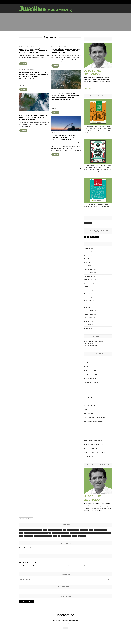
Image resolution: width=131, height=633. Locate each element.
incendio (43, 532)
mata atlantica (74, 532)
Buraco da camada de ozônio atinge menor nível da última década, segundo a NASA (63, 137)
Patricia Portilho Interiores (90, 362)
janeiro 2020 (87, 307)
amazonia (34, 529)
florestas (32, 532)
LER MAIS (23, 63)
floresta (26, 532)
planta (25, 536)
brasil (77, 529)
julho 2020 (87, 286)
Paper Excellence (93, 378)
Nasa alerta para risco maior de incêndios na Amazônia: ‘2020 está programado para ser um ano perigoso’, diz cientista (65, 96)
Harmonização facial (88, 413)
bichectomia (95, 429)
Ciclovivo (86, 366)
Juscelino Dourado (102, 417)
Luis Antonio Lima (91, 358)
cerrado (82, 529)
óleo (84, 536)
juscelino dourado (64, 532)
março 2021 (87, 262)
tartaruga (64, 536)
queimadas (42, 536)
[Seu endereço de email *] (65, 624)
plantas (30, 536)
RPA (94, 456)
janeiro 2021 (87, 265)
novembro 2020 (88, 272)
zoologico (74, 536)
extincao (104, 529)
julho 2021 (87, 248)
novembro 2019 (88, 314)
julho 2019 (87, 328)
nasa (85, 532)
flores (21, 532)
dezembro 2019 (88, 310)
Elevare (85, 401)
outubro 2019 (88, 317)
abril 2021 (86, 258)
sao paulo (49, 536)
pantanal (108, 532)
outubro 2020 (88, 276)
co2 (87, 529)
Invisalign (86, 409)
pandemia (102, 532)
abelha (21, 529)
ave (60, 529)
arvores (50, 529)
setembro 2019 (88, 321)
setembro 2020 (88, 279)
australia (56, 529)
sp (59, 536)
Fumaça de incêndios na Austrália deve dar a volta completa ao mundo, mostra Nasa (33, 117)
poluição (36, 536)
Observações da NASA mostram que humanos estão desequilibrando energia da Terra (65, 51)
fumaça (37, 532)
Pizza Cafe (86, 386)
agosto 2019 (87, 324)
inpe (58, 532)
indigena (48, 532)
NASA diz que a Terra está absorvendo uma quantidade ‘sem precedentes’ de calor (33, 51)
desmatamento (97, 529)
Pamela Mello (91, 436)
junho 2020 (87, 290)
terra (69, 536)
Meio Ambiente (30, 46)
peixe (21, 536)
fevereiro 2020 (88, 304)
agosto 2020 (87, 283)
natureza (90, 532)
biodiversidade (71, 529)
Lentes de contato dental (90, 405)
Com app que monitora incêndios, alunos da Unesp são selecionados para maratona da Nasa (33, 74)
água (80, 536)
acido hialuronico (96, 432)
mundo (80, 532)
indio (54, 532)
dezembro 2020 (88, 269)
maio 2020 (87, 293)
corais (91, 529)
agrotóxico (27, 529)
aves (64, 529)
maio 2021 (86, 255)
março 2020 (87, 300)
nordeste (96, 532)
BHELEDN (90, 397)
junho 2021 (87, 252)
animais (40, 529)
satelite (54, 536)
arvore (45, 529)
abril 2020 (87, 297)
